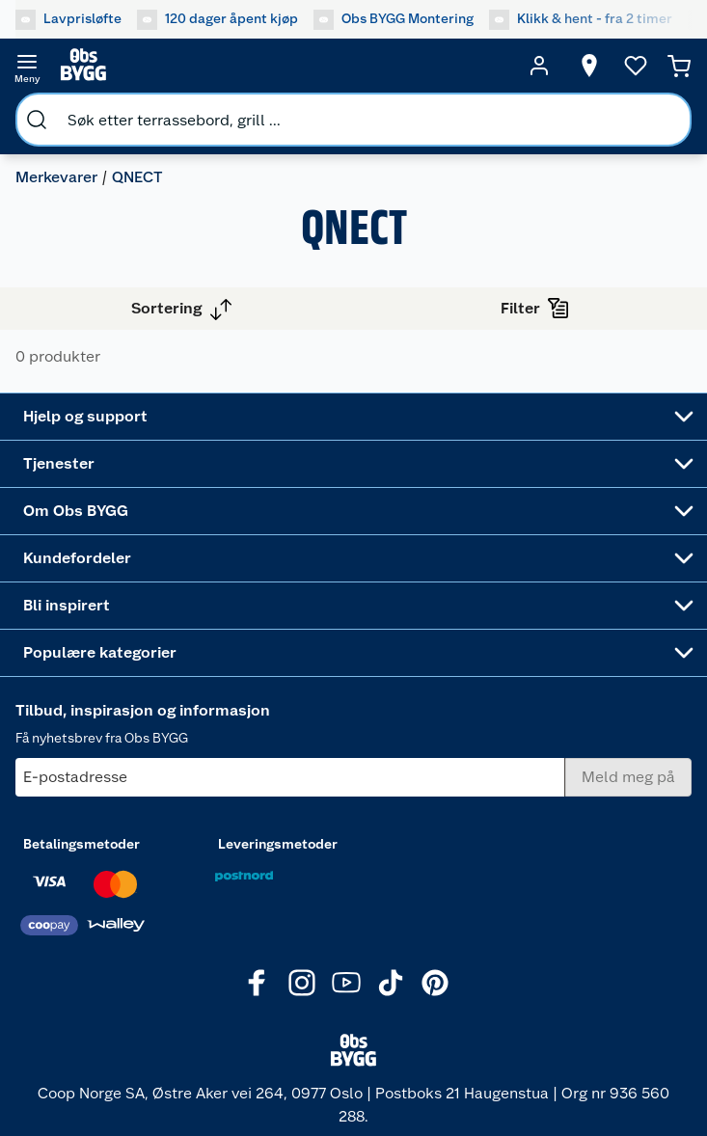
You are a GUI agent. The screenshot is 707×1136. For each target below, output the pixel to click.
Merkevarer (56, 177)
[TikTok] (390, 982)
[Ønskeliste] (635, 66)
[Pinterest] (435, 982)
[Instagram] (301, 982)
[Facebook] (257, 982)
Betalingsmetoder (81, 844)
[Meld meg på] (628, 777)
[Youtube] (346, 982)
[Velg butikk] (589, 66)
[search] (36, 119)
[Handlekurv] (679, 66)
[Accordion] (353, 416)
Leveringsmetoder (278, 844)
